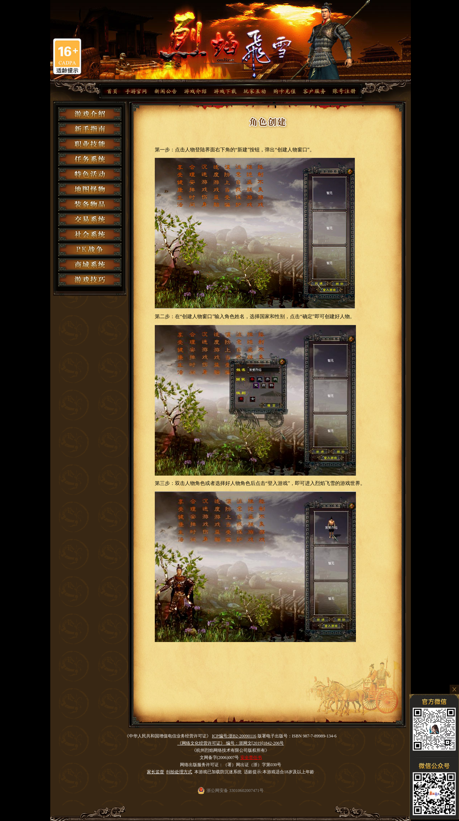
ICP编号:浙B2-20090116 (234, 736)
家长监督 (155, 771)
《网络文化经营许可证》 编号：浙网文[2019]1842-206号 (230, 743)
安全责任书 (251, 757)
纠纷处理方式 (179, 771)
